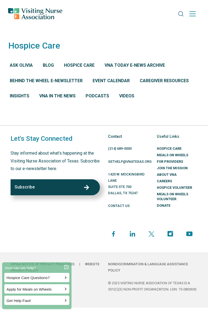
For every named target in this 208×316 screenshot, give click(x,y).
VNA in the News (57, 95)
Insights (19, 95)
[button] (181, 14)
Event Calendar (111, 80)
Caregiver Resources (164, 80)
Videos (126, 95)
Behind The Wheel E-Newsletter (46, 80)
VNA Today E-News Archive (135, 65)
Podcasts (97, 95)
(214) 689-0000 (120, 148)
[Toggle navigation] (192, 14)
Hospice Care (79, 65)
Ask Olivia (21, 65)
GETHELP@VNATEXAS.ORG (130, 161)
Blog (48, 65)
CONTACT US (119, 206)
